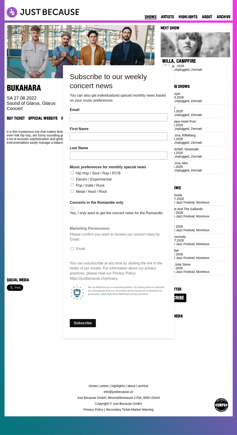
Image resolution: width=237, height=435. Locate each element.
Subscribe (173, 297)
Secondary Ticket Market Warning (130, 409)
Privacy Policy (93, 409)
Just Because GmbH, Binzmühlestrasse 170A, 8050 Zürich (118, 398)
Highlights (188, 17)
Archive (223, 17)
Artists (167, 17)
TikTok (88, 118)
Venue (103, 118)
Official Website (42, 118)
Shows (151, 17)
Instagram (70, 118)
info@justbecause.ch (118, 392)
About (207, 17)
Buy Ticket (16, 118)
